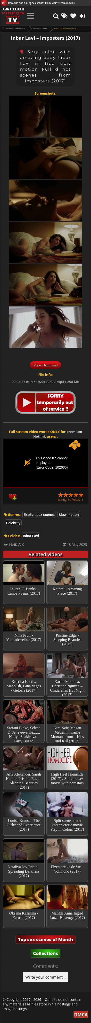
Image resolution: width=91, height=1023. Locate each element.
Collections (45, 953)
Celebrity (13, 523)
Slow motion (68, 515)
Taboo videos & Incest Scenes (14, 29)
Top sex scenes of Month (45, 939)
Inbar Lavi (31, 536)
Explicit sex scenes (40, 29)
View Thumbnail (45, 365)
